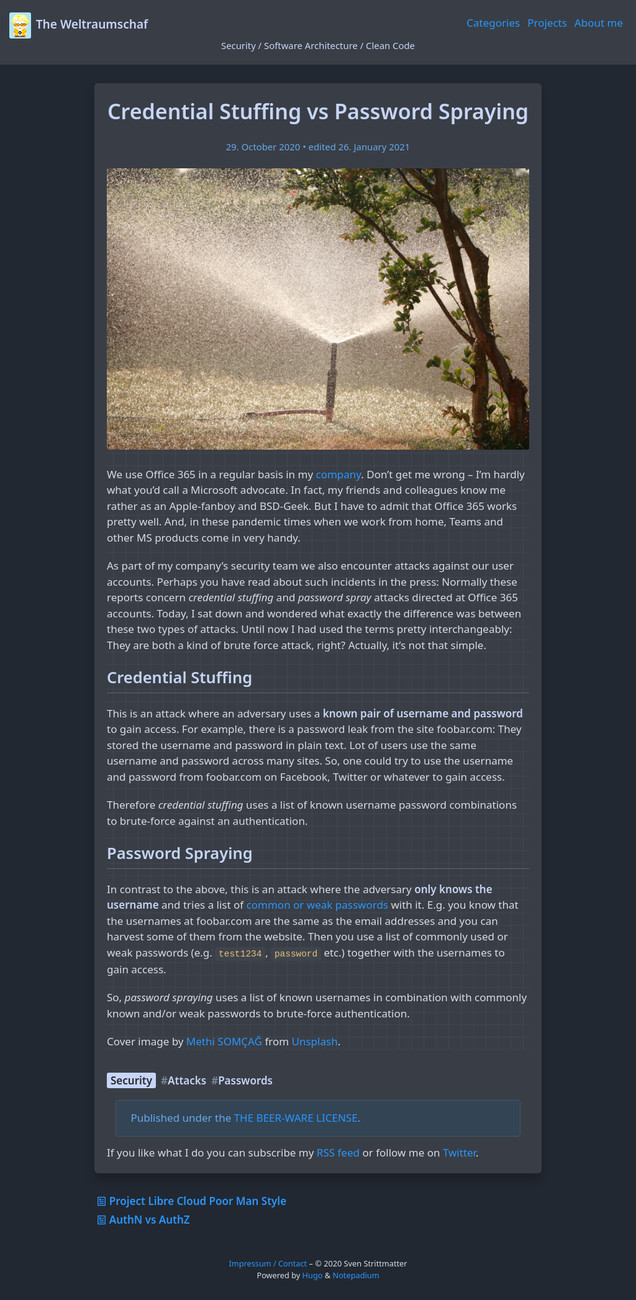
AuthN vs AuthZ (142, 1219)
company (338, 474)
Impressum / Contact (268, 1263)
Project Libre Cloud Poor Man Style (190, 1201)
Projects (547, 23)
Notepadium (355, 1275)
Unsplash (315, 1041)
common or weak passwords (317, 905)
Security (131, 1080)
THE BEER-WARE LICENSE (296, 1118)
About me (599, 23)
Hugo (312, 1275)
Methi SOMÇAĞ (224, 1041)
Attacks (187, 1080)
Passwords (245, 1080)
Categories (493, 23)
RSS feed (338, 1152)
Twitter (459, 1152)
